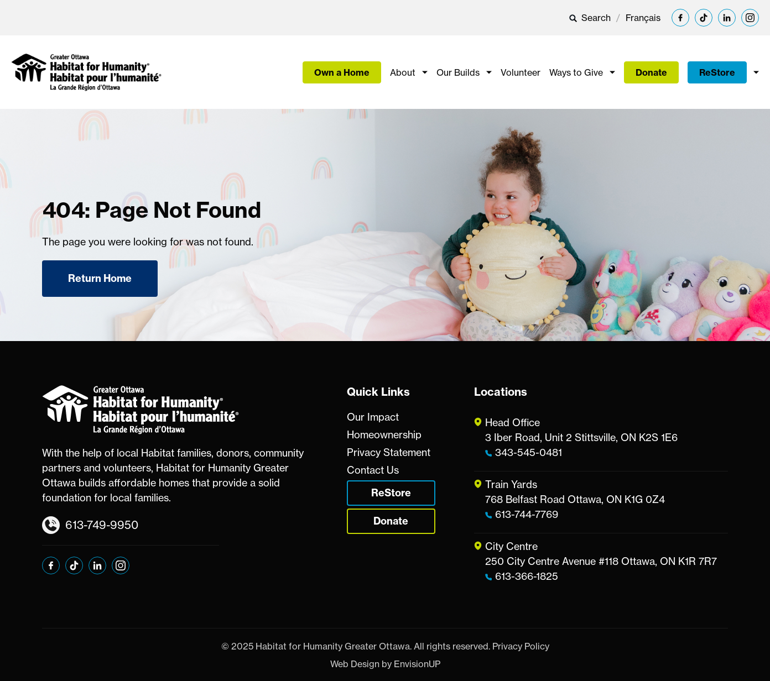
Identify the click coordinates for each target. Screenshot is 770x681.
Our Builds (458, 72)
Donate (651, 72)
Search (589, 17)
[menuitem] (643, 17)
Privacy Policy (520, 646)
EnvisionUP (417, 663)
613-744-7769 (526, 514)
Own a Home (342, 72)
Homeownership (384, 434)
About (402, 72)
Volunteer (520, 72)
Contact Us (373, 470)
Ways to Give (576, 72)
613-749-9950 (90, 525)
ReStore (717, 72)
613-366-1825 (526, 576)
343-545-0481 (528, 452)
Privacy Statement (388, 452)
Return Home (100, 278)
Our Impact (373, 417)
